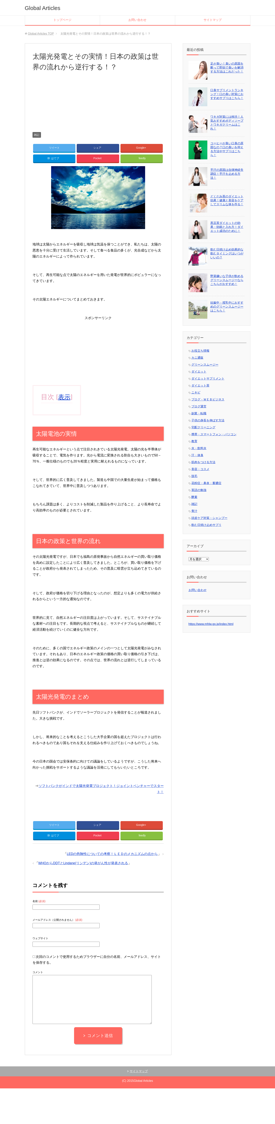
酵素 (194, 497)
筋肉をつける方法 (203, 462)
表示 (64, 398)
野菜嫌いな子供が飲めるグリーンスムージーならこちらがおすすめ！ (226, 280)
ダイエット (198, 371)
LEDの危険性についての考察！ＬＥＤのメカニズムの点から (112, 858)
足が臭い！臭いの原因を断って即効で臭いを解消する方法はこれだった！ (226, 67)
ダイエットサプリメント (207, 378)
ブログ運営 (198, 406)
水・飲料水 (198, 448)
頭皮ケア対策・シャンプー (209, 518)
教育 (194, 441)
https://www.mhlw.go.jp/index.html (211, 624)
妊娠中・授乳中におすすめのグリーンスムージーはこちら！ (226, 306)
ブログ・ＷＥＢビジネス (207, 399)
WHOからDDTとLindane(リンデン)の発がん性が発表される (83, 867)
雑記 (36, 134)
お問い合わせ (137, 19)
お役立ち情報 (200, 350)
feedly (142, 159)
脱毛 (194, 476)
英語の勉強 (198, 490)
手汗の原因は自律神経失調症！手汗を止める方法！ (226, 173)
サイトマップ (213, 19)
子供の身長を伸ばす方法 (207, 420)
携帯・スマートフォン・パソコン (213, 434)
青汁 (194, 511)
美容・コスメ (200, 469)
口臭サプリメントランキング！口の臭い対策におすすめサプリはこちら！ (226, 94)
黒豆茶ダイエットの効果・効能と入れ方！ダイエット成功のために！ (226, 226)
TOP (41, 33)
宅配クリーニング (203, 427)
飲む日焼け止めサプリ (206, 524)
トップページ (62, 19)
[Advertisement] (98, 105)
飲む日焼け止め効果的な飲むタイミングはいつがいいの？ (226, 253)
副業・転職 (198, 413)
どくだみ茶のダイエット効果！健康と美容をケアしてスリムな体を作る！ (226, 200)
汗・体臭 (197, 455)
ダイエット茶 (200, 385)
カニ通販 (197, 357)
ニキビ (195, 392)
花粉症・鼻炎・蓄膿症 (206, 483)
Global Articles (46, 7)
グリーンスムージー (204, 364)
